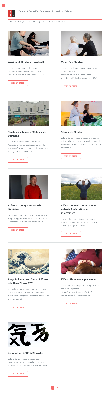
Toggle (5, 5)
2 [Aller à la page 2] (57, 387)
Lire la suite (17, 83)
